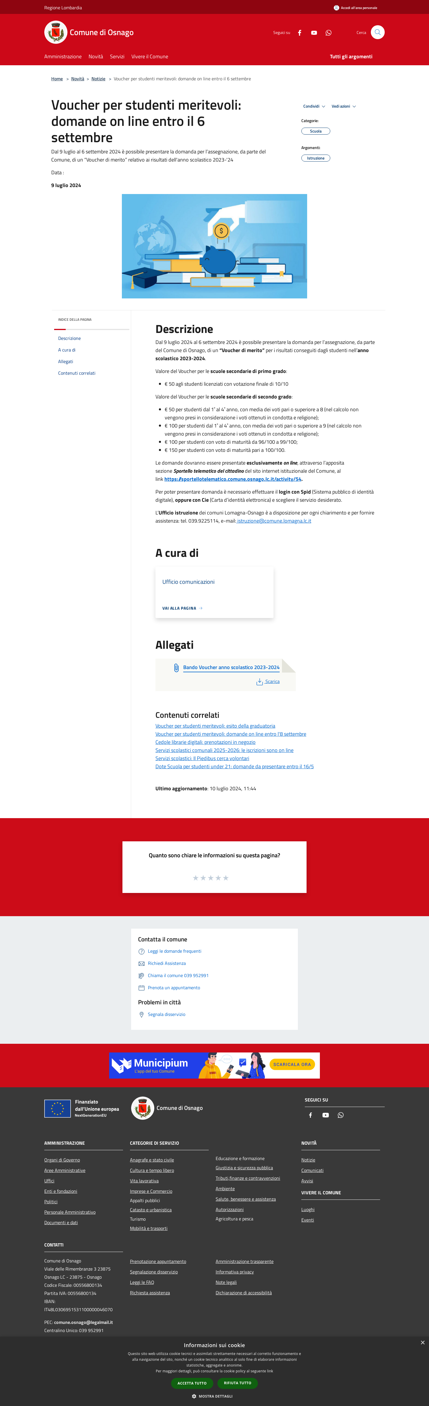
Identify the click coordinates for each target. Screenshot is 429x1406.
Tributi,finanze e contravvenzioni (248, 1178)
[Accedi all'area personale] (355, 8)
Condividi (315, 106)
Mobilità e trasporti (149, 1228)
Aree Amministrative (64, 1170)
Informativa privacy (235, 1271)
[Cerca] (378, 32)
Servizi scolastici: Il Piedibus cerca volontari (202, 758)
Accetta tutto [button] (192, 1383)
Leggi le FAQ (142, 1282)
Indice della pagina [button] (74, 319)
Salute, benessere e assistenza (246, 1198)
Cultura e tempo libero (152, 1170)
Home (57, 78)
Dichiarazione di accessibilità (244, 1292)
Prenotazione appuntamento (158, 1261)
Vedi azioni (345, 106)
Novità (77, 78)
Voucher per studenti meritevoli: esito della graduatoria (215, 726)
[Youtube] (312, 32)
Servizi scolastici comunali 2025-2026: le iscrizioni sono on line (224, 750)
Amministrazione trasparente (245, 1261)
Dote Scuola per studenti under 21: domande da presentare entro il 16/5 (234, 766)
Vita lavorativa (144, 1180)
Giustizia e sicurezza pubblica (244, 1167)
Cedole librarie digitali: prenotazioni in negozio (205, 742)
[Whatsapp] (326, 32)
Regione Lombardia (63, 7)
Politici (51, 1201)
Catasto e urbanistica (151, 1209)
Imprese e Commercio (151, 1191)
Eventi (307, 1219)
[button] (214, 1396)
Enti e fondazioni (60, 1191)
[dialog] (214, 1371)
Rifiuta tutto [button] (238, 1382)
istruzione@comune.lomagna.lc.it (273, 521)
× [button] (422, 1343)
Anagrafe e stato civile (152, 1159)
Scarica (267, 681)
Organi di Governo (62, 1159)
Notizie (98, 78)
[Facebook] (297, 32)
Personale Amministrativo (70, 1211)
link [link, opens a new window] (270, 1371)
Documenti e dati (61, 1222)
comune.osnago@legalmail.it (83, 1322)
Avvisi (307, 1180)
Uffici (49, 1180)
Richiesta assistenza (150, 1292)
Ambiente (225, 1188)
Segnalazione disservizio (154, 1271)
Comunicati (312, 1170)
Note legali (226, 1282)
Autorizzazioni (230, 1209)
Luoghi (308, 1209)
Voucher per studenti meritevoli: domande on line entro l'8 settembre (230, 734)
